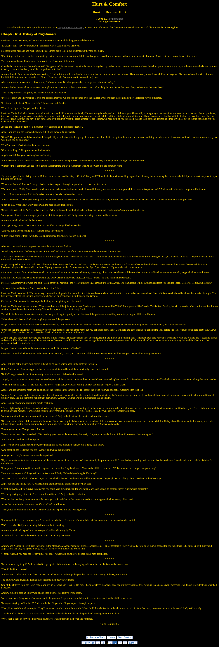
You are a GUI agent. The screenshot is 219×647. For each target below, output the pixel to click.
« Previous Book (96, 637)
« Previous (88, 643)
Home (111, 637)
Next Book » (125, 637)
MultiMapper (116, 19)
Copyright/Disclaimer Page (70, 27)
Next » (133, 643)
